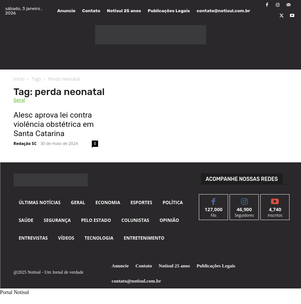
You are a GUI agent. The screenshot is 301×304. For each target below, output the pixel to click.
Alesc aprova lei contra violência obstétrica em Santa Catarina (54, 124)
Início (19, 79)
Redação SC (25, 143)
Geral (19, 100)
